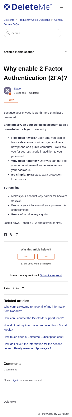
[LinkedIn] (16, 234)
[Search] (32, 33)
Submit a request (51, 275)
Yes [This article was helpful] (26, 256)
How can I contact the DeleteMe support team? (34, 318)
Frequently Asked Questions (34, 19)
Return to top (14, 288)
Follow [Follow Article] (11, 100)
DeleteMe (9, 19)
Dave (17, 88)
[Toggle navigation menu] (61, 7)
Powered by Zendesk (55, 413)
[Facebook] (5, 234)
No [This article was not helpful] (46, 256)
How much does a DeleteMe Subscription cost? (34, 336)
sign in (15, 380)
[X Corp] (11, 234)
